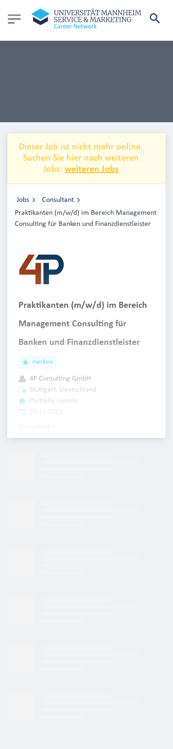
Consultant (58, 200)
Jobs (23, 200)
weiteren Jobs (92, 169)
